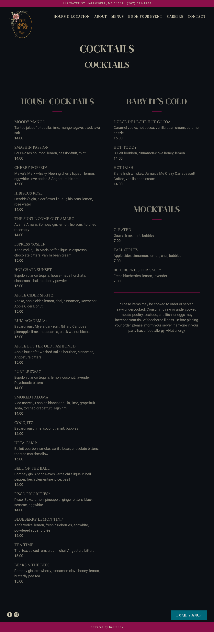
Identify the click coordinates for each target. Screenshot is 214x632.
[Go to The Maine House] (93, 3)
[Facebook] (9, 614)
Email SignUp (189, 615)
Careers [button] (175, 16)
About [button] (100, 16)
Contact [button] (197, 16)
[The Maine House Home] (21, 23)
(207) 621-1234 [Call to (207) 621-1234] (139, 3)
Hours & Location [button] (72, 16)
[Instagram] (16, 614)
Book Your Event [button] (145, 16)
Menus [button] (117, 16)
